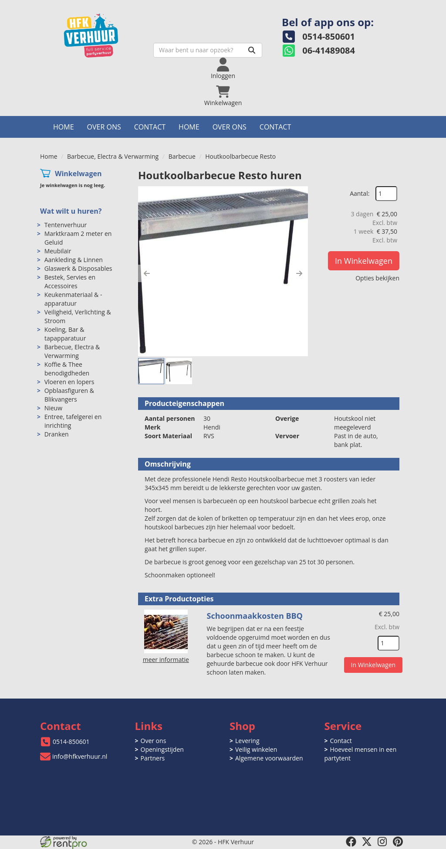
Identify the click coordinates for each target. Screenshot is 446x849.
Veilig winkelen (256, 749)
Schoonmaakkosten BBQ (255, 615)
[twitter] (367, 841)
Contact (150, 127)
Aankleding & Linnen (73, 260)
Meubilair (57, 251)
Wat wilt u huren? (70, 211)
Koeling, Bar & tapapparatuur (65, 333)
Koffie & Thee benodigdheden (67, 368)
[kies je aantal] (388, 643)
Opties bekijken (377, 278)
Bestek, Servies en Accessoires (69, 281)
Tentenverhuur (65, 225)
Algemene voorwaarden (269, 758)
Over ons (104, 127)
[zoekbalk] (207, 50)
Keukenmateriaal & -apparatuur (73, 298)
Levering (247, 740)
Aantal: (359, 193)
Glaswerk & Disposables (78, 268)
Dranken (56, 434)
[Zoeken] (251, 50)
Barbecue (182, 156)
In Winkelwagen (363, 261)
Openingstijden (162, 749)
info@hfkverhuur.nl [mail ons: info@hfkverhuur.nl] (79, 756)
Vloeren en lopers (69, 382)
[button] (146, 273)
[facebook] (351, 841)
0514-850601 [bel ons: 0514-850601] (71, 741)
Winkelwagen (78, 173)
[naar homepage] (101, 33)
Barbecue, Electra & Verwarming (113, 156)
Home (63, 127)
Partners (153, 758)
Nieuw (53, 408)
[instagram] (382, 841)
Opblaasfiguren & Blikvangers (69, 394)
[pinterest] (398, 841)
